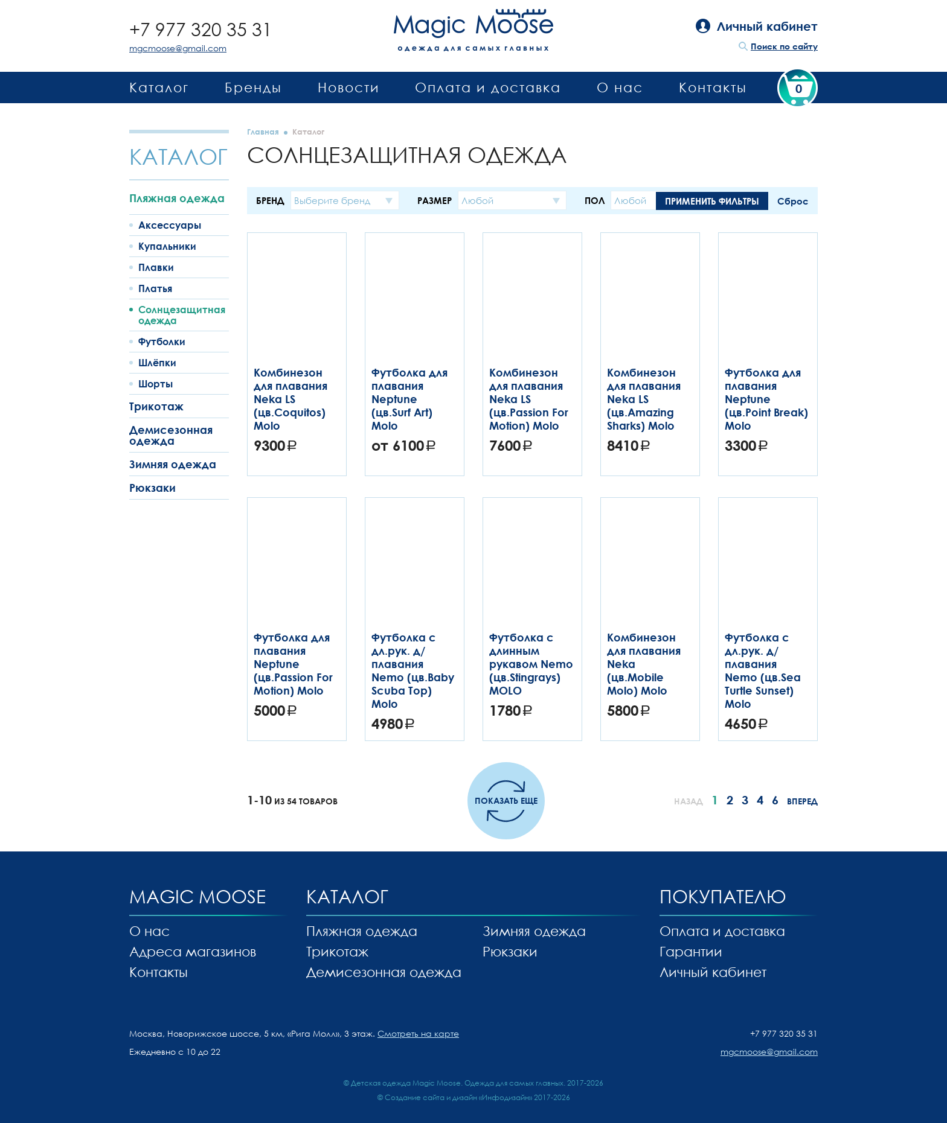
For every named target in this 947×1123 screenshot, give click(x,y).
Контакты (713, 87)
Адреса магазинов (192, 951)
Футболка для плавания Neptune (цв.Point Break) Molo (766, 399)
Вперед (802, 801)
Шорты (155, 384)
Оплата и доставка (488, 87)
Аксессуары (169, 225)
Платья (155, 288)
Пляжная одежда (177, 198)
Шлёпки (157, 363)
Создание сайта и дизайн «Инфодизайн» (458, 1097)
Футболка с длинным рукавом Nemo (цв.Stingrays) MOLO (531, 664)
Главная (263, 131)
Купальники (167, 246)
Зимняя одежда (172, 464)
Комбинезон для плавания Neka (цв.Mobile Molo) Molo (644, 664)
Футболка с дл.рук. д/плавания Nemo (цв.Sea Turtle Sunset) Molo (763, 670)
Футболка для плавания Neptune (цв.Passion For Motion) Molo (293, 664)
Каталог (159, 87)
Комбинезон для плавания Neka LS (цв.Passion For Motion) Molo (528, 399)
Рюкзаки (152, 487)
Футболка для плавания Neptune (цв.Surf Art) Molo (409, 399)
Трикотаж (156, 406)
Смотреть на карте (418, 1033)
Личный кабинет (713, 972)
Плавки (156, 267)
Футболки (161, 342)
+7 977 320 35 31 (200, 29)
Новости (349, 87)
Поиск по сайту (784, 46)
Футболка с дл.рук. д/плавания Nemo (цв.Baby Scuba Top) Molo (412, 670)
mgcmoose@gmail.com (177, 48)
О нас (620, 87)
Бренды (253, 87)
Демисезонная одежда (171, 435)
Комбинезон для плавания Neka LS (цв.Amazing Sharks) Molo (644, 399)
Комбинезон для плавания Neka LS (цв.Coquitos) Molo (290, 399)
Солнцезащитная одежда (181, 315)
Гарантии (691, 951)
